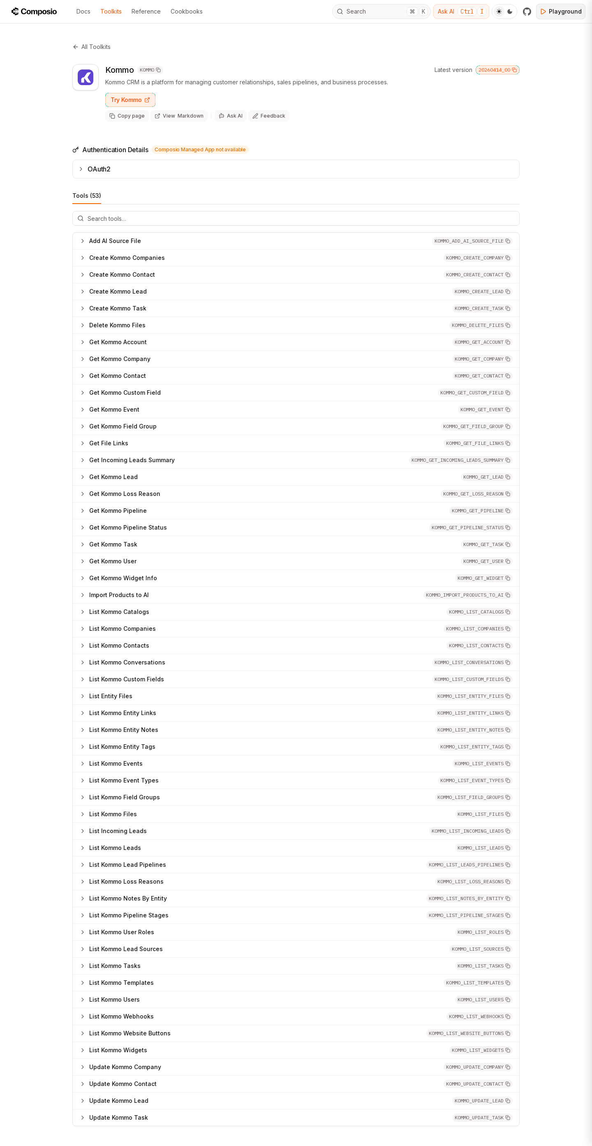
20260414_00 (498, 70)
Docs (83, 11)
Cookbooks (187, 11)
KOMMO (150, 70)
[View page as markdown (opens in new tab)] (179, 116)
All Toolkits (91, 46)
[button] (472, 241)
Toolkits (111, 11)
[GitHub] (527, 11)
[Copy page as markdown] (127, 116)
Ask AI (462, 11)
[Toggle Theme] (504, 11)
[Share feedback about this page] (268, 116)
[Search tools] (296, 218)
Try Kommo (130, 99)
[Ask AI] (231, 116)
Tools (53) (86, 198)
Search (382, 11)
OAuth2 (94, 169)
